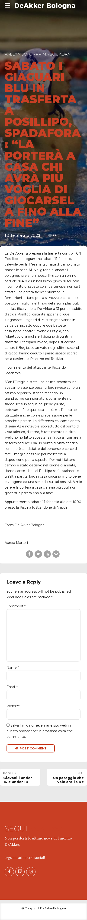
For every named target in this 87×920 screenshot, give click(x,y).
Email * (12, 687)
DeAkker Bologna (45, 6)
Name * (12, 668)
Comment (16, 606)
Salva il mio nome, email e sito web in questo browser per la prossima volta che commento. (39, 731)
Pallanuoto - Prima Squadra (37, 54)
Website (13, 706)
